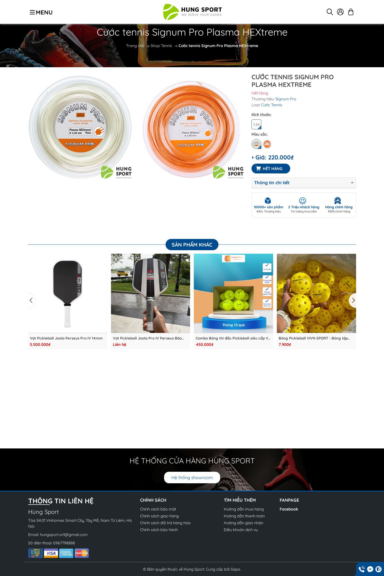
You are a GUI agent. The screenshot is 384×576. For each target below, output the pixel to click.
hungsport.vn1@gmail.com (64, 534)
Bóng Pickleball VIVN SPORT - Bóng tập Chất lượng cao (313, 338)
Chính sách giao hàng (159, 515)
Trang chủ (135, 45)
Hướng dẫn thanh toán (244, 515)
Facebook (289, 509)
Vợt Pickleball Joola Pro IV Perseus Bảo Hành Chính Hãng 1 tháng (147, 338)
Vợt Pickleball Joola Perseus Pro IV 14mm (66, 338)
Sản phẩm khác (192, 244)
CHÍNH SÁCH (153, 500)
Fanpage (289, 500)
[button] (31, 300)
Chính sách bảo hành (159, 529)
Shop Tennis (161, 45)
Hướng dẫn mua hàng (244, 509)
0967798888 (64, 542)
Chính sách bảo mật (158, 509)
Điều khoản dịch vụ (241, 529)
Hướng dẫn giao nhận (243, 522)
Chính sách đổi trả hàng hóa (165, 522)
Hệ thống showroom (192, 477)
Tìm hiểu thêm (240, 500)
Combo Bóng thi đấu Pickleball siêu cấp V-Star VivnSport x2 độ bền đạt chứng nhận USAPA (233, 338)
